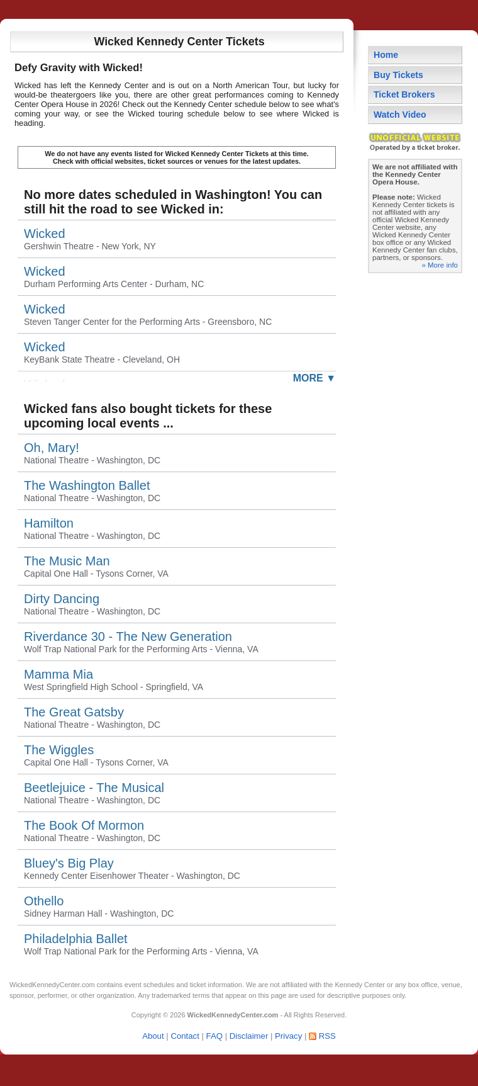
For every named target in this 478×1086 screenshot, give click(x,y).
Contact (184, 1036)
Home (386, 55)
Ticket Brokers (404, 94)
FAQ (214, 1036)
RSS (327, 1036)
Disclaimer (249, 1036)
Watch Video (400, 115)
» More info (439, 265)
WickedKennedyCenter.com (52, 984)
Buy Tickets (398, 75)
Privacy (288, 1036)
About (153, 1036)
